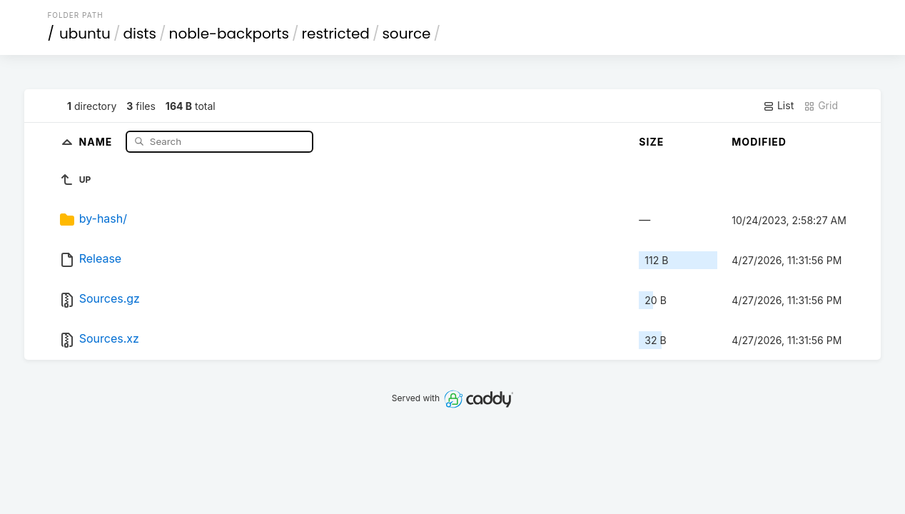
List (778, 105)
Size (651, 142)
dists (139, 34)
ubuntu (85, 34)
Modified (759, 142)
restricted (336, 34)
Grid (821, 105)
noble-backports (229, 34)
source (406, 34)
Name (97, 141)
